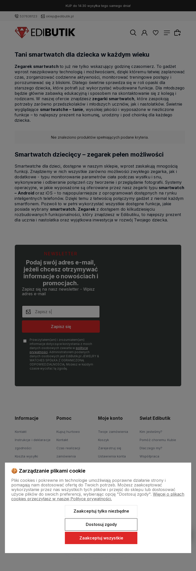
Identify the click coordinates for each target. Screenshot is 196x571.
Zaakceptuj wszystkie (101, 538)
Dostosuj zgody (101, 524)
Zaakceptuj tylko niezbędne (101, 511)
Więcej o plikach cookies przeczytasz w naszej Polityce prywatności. (97, 496)
